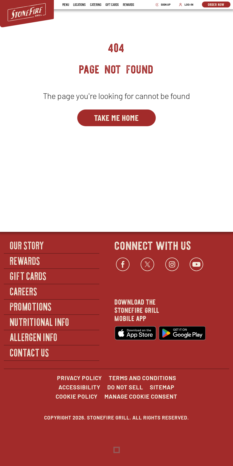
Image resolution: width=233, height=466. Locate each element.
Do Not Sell (125, 387)
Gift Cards (112, 4)
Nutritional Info (40, 321)
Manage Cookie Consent (140, 396)
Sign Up (165, 4)
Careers (23, 291)
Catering (95, 4)
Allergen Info (34, 337)
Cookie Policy (77, 396)
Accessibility (79, 387)
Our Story (27, 245)
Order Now (219, 4)
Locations (79, 4)
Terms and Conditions (142, 377)
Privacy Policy (79, 377)
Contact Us (29, 352)
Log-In (187, 4)
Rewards (128, 4)
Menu (65, 4)
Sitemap (162, 387)
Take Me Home (116, 117)
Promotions (31, 306)
